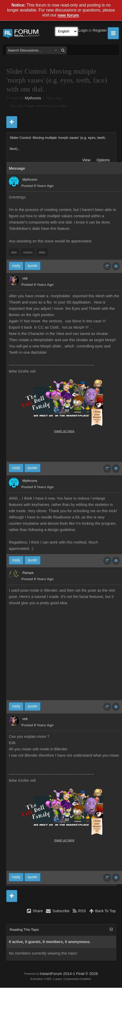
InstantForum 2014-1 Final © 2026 (69, 974)
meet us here (64, 431)
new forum (68, 15)
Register (100, 30)
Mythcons (33, 98)
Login (83, 30)
